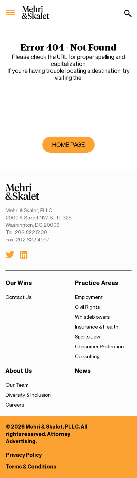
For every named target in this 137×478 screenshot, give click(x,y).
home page (68, 144)
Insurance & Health (96, 326)
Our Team (16, 385)
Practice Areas (96, 282)
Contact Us (18, 297)
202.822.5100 (31, 232)
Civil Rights (87, 307)
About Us (18, 370)
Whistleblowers (92, 317)
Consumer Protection (99, 346)
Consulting (87, 356)
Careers (14, 404)
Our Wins (18, 282)
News (83, 370)
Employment (89, 297)
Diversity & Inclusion (28, 395)
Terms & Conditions (31, 466)
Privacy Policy (24, 455)
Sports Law (87, 336)
